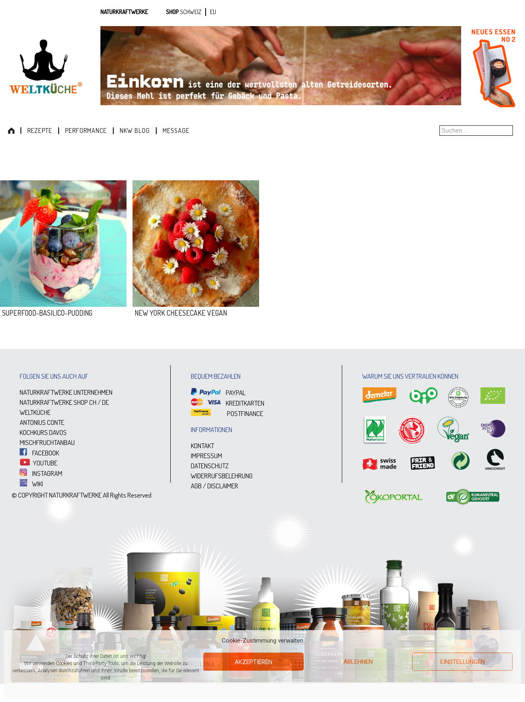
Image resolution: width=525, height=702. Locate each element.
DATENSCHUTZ (210, 465)
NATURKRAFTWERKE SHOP (54, 402)
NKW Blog (135, 131)
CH (92, 402)
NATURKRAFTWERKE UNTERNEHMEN (66, 392)
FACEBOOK (39, 453)
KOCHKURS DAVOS (43, 432)
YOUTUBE (38, 463)
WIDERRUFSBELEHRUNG (222, 475)
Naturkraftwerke (124, 12)
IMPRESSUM (206, 455)
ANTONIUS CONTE (42, 422)
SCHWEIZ (190, 12)
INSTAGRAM (41, 473)
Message (176, 131)
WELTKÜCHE (35, 412)
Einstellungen (462, 661)
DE (105, 402)
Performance (86, 131)
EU (213, 12)
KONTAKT (202, 445)
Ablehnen (358, 661)
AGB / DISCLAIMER (214, 486)
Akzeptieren (253, 661)
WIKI (31, 484)
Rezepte (39, 131)
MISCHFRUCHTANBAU (47, 442)
